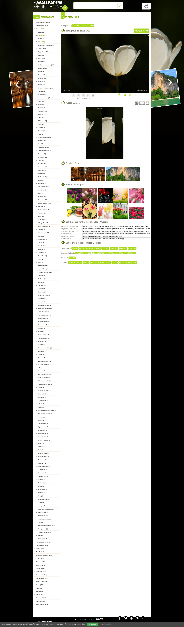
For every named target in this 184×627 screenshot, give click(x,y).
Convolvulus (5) (43, 325)
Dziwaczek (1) (42, 463)
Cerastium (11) (42, 239)
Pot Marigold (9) (43, 265)
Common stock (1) (43, 453)
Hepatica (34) (42, 140)
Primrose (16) (42, 196)
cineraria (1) (41, 446)
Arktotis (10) (41, 249)
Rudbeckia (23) (42, 177)
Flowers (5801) (41, 35)
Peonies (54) (41, 107)
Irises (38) (41, 124)
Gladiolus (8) (42, 279)
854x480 (72, 258)
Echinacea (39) (42, 121)
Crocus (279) (42, 48)
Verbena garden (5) (43, 338)
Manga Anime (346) (42, 581)
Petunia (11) (41, 246)
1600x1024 (104, 253)
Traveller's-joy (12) (43, 232)
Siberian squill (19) (43, 186)
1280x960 (105, 248)
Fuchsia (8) (41, 275)
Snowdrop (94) (42, 68)
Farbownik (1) (42, 473)
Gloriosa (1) (41, 483)
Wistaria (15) (41, 206)
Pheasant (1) (41, 522)
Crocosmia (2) (42, 394)
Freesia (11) (41, 242)
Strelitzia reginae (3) (44, 377)
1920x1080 (122, 253)
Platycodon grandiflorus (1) (46, 525)
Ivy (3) (40, 367)
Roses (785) (41, 38)
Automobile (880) (41, 575)
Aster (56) (41, 104)
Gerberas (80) (42, 78)
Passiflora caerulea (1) (45, 519)
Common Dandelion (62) (45, 88)
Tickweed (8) (42, 288)
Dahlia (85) (41, 71)
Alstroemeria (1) (43, 433)
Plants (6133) (41, 32)
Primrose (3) (41, 371)
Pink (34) (40, 144)
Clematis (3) (41, 358)
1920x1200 (131, 253)
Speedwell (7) (42, 298)
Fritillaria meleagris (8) (45, 272)
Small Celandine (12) (44, 226)
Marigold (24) (42, 163)
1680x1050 (113, 253)
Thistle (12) (41, 229)
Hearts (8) (41, 282)
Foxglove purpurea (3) (44, 364)
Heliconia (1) (41, 492)
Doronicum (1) (42, 459)
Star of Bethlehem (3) (44, 374)
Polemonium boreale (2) (45, 413)
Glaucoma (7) (42, 292)
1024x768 (97, 248)
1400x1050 (123, 248)
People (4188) (40, 552)
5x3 (144, 103)
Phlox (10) (41, 259)
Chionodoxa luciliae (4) (45, 348)
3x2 (140, 103)
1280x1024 (114, 248)
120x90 (122, 262)
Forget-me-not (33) (43, 147)
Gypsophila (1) (42, 489)
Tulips (91, 26)
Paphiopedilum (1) (43, 515)
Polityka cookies (106, 624)
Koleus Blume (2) (43, 400)
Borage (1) (41, 443)
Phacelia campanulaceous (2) (47, 410)
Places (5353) (40, 548)
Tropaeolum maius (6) (44, 315)
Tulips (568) (41, 42)
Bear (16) (40, 193)
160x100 (100, 262)
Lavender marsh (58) (44, 98)
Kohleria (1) (41, 502)
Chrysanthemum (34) (44, 137)
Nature (75, 26)
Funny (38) (39, 591)
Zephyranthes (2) (43, 427)
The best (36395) (41, 598)
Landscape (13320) (42, 25)
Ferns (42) (41, 117)
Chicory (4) (41, 344)
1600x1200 (132, 248)
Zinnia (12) (41, 236)
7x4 (147, 103)
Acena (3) (41, 351)
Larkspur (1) (41, 506)
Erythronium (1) (42, 469)
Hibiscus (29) (42, 154)
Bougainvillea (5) (43, 318)
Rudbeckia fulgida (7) (44, 295)
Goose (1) (41, 486)
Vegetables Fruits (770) (44, 542)
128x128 (115, 262)
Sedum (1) (41, 535)
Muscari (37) (41, 130)
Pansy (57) (41, 101)
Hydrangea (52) (42, 114)
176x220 (93, 262)
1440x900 (95, 253)
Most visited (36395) (42, 604)
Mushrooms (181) (42, 545)
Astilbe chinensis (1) (44, 440)
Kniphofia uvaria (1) (44, 499)
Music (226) (39, 585)
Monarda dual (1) (43, 512)
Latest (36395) (40, 601)
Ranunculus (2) (42, 420)
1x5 (136, 103)
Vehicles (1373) (40, 565)
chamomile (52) (42, 111)
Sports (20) (39, 594)
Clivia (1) (40, 450)
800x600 (89, 248)
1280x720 (79, 253)
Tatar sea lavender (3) (44, 381)
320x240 (79, 262)
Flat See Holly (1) (43, 476)
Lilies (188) (41, 55)
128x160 (108, 262)
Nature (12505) (40, 28)
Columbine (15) (42, 200)
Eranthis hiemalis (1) (44, 466)
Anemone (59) (42, 94)
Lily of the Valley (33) (44, 150)
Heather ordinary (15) (44, 203)
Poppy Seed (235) (43, 52)
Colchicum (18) (42, 190)
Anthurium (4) (42, 341)
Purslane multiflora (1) (44, 532)
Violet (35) (41, 134)
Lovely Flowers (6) (43, 311)
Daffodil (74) (41, 81)
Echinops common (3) (44, 361)
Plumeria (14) (42, 213)
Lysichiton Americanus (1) (46, 509)
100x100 (128, 262)
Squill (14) (41, 216)
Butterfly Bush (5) (43, 321)
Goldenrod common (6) (45, 308)
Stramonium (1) (42, 538)
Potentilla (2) (42, 417)
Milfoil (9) (40, 262)
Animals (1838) (40, 561)
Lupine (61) (41, 91)
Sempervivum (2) (43, 423)
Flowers (83, 26)
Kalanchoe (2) (42, 397)
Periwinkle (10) (42, 256)
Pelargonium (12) (43, 223)
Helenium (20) (42, 183)
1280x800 (87, 253)
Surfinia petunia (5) (44, 334)
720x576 (82, 248)
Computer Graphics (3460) (44, 555)
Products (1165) (41, 571)
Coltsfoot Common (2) (44, 390)
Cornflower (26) (42, 157)
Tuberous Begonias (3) (45, 384)
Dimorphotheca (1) (43, 456)
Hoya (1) (40, 496)
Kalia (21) (41, 180)
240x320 (86, 262)
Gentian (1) (41, 479)
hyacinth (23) (42, 170)
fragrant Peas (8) (43, 269)
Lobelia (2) (41, 404)
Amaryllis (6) (42, 302)
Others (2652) (40, 558)
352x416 (71, 262)
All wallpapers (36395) (43, 22)
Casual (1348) (40, 568)
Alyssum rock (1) (43, 436)
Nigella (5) (41, 331)
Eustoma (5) (41, 328)
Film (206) (39, 588)
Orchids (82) (41, 75)
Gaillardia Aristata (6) (44, 305)
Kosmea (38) (41, 127)
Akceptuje (92, 624)
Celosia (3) (41, 354)
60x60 (135, 262)
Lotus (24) (41, 160)
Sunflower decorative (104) (46, 65)
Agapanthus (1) (42, 430)
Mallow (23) (41, 173)
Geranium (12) (42, 219)
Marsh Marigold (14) (44, 209)
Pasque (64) (41, 84)
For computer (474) (42, 578)
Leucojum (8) (42, 285)
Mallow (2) (41, 407)
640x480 (75, 248)
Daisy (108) (41, 58)
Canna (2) (41, 387)
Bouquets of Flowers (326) (46, 45)
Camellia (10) (42, 252)
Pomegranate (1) (43, 529)
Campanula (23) (42, 167)
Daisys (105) (41, 61)
